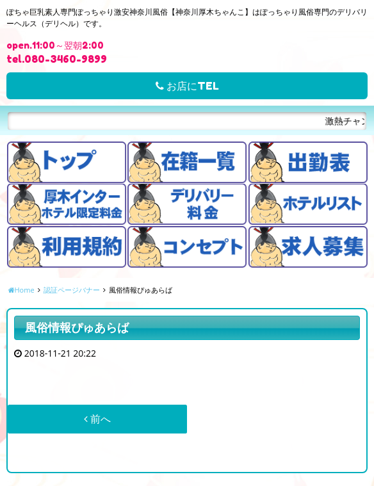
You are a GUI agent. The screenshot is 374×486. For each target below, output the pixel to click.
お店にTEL (187, 85)
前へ (97, 419)
